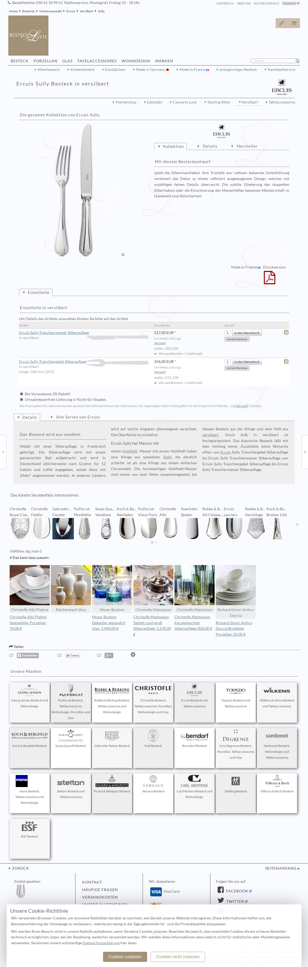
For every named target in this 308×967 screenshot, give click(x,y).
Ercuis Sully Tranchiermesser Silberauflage (84, 333)
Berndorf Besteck (194, 739)
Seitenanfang (280, 868)
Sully (101, 11)
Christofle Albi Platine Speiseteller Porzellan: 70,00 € (28, 623)
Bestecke (28, 11)
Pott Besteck (153, 739)
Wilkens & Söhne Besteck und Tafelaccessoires (277, 696)
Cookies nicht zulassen (178, 956)
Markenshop (126, 102)
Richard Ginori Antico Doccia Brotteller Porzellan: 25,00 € (234, 629)
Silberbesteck (48, 69)
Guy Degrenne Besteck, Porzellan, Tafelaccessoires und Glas (235, 744)
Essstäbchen (115, 69)
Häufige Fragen (100, 890)
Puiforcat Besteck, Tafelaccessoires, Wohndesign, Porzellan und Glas (70, 702)
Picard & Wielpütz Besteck (112, 784)
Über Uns (244, 3)
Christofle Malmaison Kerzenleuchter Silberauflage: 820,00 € (193, 623)
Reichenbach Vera (71, 588)
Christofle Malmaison (153, 588)
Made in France (193, 69)
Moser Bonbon (112, 588)
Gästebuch (225, 3)
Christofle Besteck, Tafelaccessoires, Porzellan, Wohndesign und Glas (153, 699)
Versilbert (86, 11)
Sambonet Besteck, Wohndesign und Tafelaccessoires (277, 744)
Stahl (167, 457)
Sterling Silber (219, 102)
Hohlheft (129, 451)
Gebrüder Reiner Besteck (112, 739)
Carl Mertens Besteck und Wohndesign (194, 787)
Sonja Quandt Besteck (71, 739)
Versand (160, 343)
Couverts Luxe (185, 102)
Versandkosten (100, 897)
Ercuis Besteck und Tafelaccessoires (194, 696)
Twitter (234, 901)
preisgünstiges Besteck (238, 69)
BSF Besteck (30, 829)
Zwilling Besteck (236, 784)
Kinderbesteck (82, 69)
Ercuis (70, 11)
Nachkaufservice (281, 69)
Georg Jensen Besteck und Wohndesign (29, 696)
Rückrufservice (266, 3)
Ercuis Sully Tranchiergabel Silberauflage (84, 361)
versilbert (210, 435)
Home (13, 11)
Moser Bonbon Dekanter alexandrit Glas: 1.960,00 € (108, 623)
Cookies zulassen (125, 956)
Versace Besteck (153, 784)
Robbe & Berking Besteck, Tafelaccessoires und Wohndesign (112, 699)
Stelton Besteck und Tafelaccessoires (71, 787)
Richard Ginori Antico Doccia (236, 591)
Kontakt (92, 882)
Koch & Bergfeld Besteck (30, 739)
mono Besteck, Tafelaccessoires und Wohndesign (30, 790)
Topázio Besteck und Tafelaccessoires (236, 696)
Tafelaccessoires (282, 102)
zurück (20, 868)
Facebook (236, 891)
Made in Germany (151, 69)
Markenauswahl (50, 11)
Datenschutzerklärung (101, 943)
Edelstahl (154, 102)
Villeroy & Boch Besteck (277, 784)
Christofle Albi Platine (30, 588)
